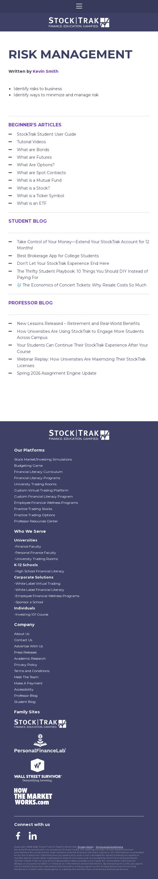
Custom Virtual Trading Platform (41, 490)
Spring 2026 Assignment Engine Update (56, 373)
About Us (21, 634)
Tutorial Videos (31, 141)
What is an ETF (32, 203)
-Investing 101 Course (31, 614)
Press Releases (25, 652)
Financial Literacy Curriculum (38, 472)
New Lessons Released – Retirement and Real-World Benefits (78, 323)
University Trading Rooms (35, 484)
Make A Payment (28, 683)
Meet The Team (26, 677)
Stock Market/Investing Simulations (43, 459)
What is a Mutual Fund (39, 180)
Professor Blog (26, 695)
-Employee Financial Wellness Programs (46, 596)
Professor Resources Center (36, 521)
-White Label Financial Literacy (39, 589)
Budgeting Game (28, 465)
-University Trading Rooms (36, 559)
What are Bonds (33, 149)
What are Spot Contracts (41, 172)
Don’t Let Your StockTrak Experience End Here (63, 263)
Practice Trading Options (34, 515)
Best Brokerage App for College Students (58, 255)
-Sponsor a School (28, 602)
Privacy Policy (25, 664)
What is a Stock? (33, 188)
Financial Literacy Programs (37, 478)
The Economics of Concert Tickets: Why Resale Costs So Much (81, 285)
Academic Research (30, 658)
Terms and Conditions (31, 671)
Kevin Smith (45, 71)
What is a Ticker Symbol (40, 195)
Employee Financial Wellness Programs (46, 502)
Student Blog (25, 702)
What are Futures (34, 157)
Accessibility (24, 689)
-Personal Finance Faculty (35, 552)
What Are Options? (36, 164)
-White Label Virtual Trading (37, 583)
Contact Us (23, 640)
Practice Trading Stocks (33, 509)
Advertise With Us (28, 646)
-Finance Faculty (27, 546)
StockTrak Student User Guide (46, 134)
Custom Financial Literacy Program (43, 496)
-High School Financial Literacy (39, 571)
